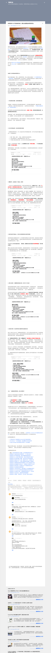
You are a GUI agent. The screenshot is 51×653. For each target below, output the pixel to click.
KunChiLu (14, 517)
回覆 (12, 502)
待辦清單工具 (25, 48)
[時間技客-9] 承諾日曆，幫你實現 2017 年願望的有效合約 (21, 465)
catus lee (13, 64)
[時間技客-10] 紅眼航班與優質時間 (16, 467)
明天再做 (25, 56)
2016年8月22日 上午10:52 (23, 524)
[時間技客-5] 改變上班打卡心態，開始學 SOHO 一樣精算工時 (22, 459)
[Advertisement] (25, 13)
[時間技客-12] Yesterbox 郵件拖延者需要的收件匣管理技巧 (21, 469)
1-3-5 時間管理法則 (38, 77)
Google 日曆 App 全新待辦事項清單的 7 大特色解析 (20, 442)
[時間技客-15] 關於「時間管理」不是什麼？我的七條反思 (21, 474)
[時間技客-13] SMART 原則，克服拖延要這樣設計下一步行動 (22, 471)
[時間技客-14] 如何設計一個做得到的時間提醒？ (19, 472)
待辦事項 (19, 480)
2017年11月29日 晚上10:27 (18, 538)
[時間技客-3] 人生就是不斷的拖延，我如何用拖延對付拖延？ (22, 457)
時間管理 (29, 480)
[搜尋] (44, 2)
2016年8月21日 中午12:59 (23, 497)
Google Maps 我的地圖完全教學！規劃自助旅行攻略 (18, 614)
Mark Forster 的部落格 (15, 62)
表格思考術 (11, 78)
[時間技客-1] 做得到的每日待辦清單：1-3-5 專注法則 (20, 454)
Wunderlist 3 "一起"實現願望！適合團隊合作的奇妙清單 (21, 440)
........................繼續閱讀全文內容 (36, 599)
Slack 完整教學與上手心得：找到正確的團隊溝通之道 (18, 590)
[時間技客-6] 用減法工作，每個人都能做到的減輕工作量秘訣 (22, 461)
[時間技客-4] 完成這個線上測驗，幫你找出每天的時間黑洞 (21, 458)
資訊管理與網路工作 (37, 480)
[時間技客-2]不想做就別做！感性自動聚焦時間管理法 (20, 455)
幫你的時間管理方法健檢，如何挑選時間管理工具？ (23, 452)
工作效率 (15, 480)
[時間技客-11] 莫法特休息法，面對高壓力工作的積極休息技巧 (22, 468)
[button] (42, 23)
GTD (9, 482)
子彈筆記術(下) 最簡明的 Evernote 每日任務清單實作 (20, 439)
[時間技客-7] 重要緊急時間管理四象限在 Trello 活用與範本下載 (22, 462)
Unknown (14, 493)
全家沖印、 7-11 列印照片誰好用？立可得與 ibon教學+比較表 (20, 602)
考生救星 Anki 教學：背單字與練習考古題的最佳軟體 (18, 639)
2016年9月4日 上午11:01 (16, 531)
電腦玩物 (10, 2)
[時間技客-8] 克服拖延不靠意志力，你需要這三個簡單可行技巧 (22, 464)
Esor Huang (17, 497)
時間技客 (24, 480)
